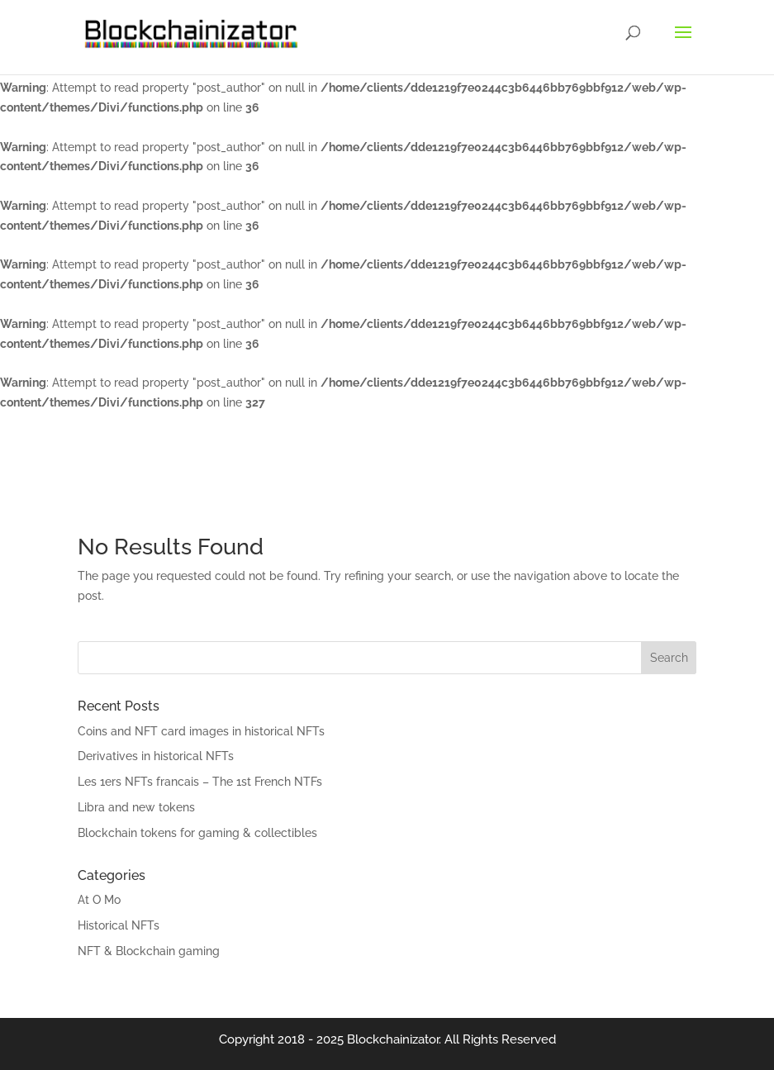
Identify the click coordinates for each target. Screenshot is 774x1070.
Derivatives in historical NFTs (156, 756)
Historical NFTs (118, 925)
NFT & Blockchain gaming (149, 951)
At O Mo (99, 899)
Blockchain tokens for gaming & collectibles (197, 832)
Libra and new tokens (136, 807)
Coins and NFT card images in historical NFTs (201, 731)
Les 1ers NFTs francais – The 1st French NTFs (200, 781)
